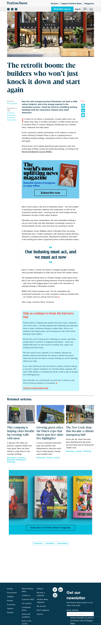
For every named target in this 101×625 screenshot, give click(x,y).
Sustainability (62, 544)
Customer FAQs (28, 599)
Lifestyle (10, 597)
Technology (11, 462)
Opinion (10, 608)
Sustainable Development (11, 119)
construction (38, 544)
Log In (78, 9)
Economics (10, 113)
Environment (11, 115)
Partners (40, 589)
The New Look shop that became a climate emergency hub (80, 431)
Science (50, 458)
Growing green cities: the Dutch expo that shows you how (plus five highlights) (50, 433)
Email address (73, 610)
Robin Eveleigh (12, 104)
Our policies (27, 603)
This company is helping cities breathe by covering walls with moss (20, 433)
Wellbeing (87, 451)
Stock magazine (43, 610)
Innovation (21, 458)
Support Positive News (71, 3)
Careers (40, 614)
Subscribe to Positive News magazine (50, 527)
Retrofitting (50, 544)
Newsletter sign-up (62, 9)
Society (57, 458)
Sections (54, 3)
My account (41, 606)
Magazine (89, 3)
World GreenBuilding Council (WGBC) (37, 152)
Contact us (26, 595)
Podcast (10, 612)
